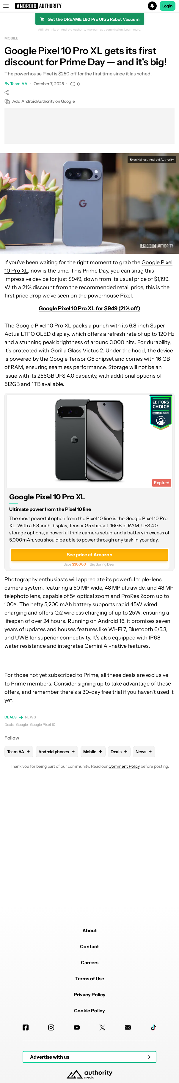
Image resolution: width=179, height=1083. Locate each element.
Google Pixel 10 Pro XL (47, 497)
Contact (89, 946)
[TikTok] (153, 1027)
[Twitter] (102, 1027)
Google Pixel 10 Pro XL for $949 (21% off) (89, 308)
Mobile (11, 38)
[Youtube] (77, 1027)
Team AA (18, 83)
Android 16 (111, 621)
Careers (89, 962)
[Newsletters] (128, 1027)
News (30, 717)
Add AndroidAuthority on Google (39, 101)
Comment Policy (124, 766)
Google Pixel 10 (42, 724)
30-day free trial (102, 692)
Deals (10, 717)
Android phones (57, 752)
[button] (89, 6)
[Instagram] (51, 1027)
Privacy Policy (90, 995)
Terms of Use (89, 978)
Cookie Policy (89, 1011)
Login (167, 6)
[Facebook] (26, 1027)
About (89, 930)
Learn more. (132, 29)
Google (22, 724)
